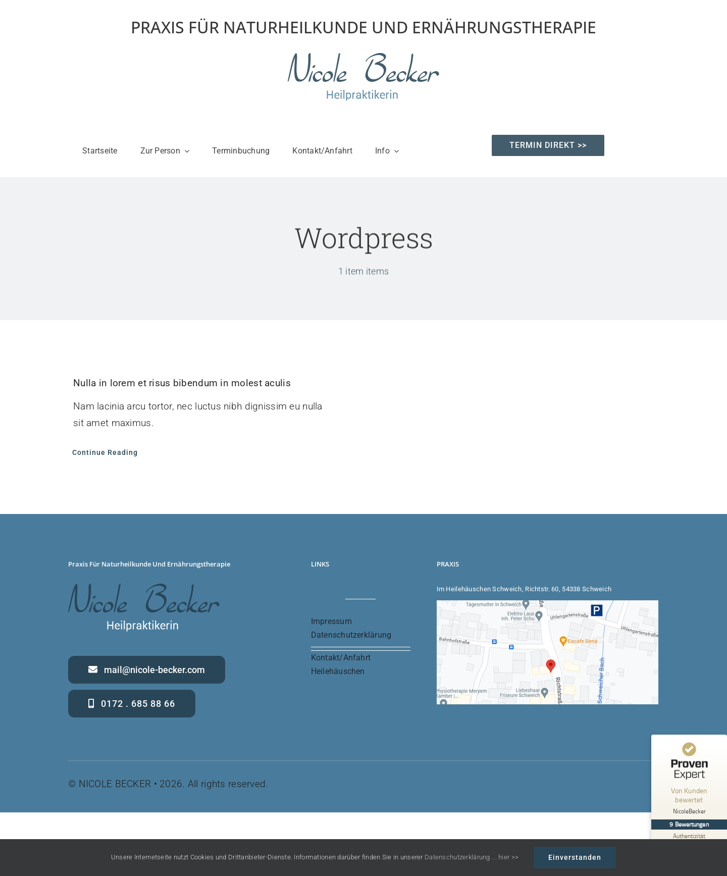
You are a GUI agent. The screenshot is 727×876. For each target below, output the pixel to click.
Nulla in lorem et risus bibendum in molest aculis (182, 383)
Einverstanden (574, 857)
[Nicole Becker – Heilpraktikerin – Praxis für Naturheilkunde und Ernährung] (363, 58)
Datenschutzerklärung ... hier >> (471, 857)
